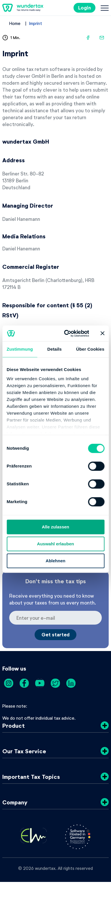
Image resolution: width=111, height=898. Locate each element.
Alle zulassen (55, 526)
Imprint (35, 23)
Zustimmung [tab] (20, 349)
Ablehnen (55, 560)
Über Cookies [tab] (90, 349)
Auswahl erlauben (55, 543)
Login (84, 8)
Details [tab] (54, 349)
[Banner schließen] (102, 333)
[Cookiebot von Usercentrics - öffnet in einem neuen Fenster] (66, 333)
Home (14, 23)
